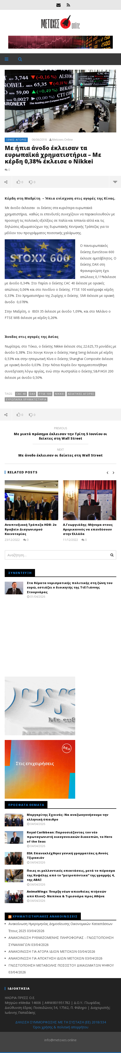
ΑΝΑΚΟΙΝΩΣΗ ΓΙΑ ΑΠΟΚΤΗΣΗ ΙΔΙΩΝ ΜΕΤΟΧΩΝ (46, 958)
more (115, 181)
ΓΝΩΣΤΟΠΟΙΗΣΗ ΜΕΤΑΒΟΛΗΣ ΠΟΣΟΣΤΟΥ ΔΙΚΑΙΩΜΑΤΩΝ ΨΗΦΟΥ (61, 965)
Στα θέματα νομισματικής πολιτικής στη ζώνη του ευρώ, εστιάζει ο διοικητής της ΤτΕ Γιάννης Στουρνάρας (70, 587)
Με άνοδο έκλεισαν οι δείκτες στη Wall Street (60, 453)
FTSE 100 (45, 393)
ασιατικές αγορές (81, 393)
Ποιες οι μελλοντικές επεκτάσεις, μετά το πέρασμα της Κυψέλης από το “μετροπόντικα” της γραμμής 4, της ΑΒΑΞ (71, 875)
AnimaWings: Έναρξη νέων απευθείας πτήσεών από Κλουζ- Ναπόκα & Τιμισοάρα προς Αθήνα (66, 893)
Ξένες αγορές (16, 139)
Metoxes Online (62, 140)
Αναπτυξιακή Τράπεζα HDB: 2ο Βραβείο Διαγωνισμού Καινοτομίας (31, 529)
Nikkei (59, 393)
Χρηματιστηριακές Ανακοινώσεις (45, 916)
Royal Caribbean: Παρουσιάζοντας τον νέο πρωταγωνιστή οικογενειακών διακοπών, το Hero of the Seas (69, 837)
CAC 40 (21, 393)
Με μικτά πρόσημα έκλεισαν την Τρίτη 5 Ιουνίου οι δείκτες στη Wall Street (60, 434)
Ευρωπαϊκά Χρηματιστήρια (26, 399)
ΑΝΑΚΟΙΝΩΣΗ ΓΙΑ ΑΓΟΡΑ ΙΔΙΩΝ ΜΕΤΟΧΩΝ (42, 951)
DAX (32, 393)
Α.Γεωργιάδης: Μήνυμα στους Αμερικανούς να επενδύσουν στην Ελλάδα (88, 529)
